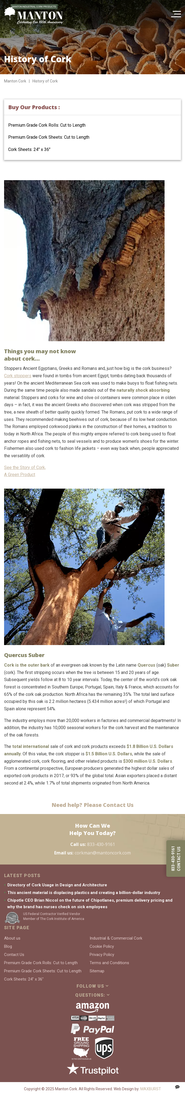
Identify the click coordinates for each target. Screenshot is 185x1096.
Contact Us (14, 954)
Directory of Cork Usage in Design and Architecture (57, 885)
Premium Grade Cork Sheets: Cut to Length (48, 137)
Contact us (179, 858)
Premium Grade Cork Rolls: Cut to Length (47, 125)
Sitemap (97, 971)
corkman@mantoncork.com (103, 853)
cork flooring (53, 761)
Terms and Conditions (109, 962)
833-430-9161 (101, 844)
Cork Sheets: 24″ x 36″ (29, 149)
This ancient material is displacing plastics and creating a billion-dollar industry (83, 892)
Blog (8, 946)
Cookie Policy (102, 946)
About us (12, 938)
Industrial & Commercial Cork (116, 938)
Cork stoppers (17, 375)
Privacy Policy (102, 954)
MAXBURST (150, 1089)
